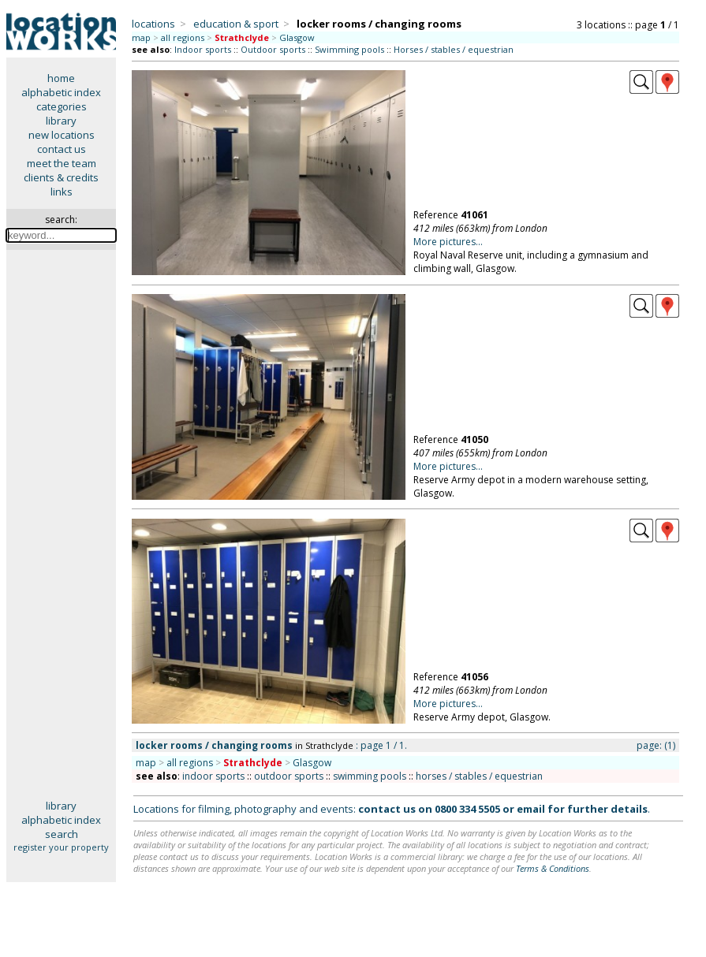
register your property (61, 847)
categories (61, 106)
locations (153, 24)
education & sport (235, 24)
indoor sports (213, 776)
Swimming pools (349, 49)
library (61, 121)
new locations (61, 135)
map (141, 37)
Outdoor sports (273, 49)
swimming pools (369, 776)
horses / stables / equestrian (479, 776)
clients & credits (61, 177)
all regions (182, 37)
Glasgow (297, 37)
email (531, 809)
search (61, 834)
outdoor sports (288, 776)
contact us (61, 149)
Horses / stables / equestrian (454, 49)
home (61, 78)
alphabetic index (61, 92)
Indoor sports (202, 49)
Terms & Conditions (552, 868)
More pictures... (448, 241)
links (61, 191)
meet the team (61, 163)
